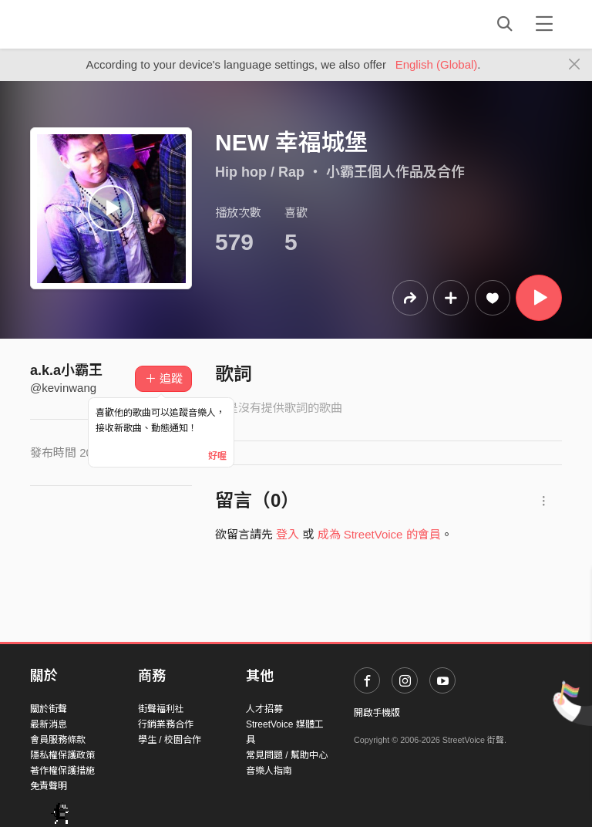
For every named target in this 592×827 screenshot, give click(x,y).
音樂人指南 (269, 770)
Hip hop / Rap (259, 172)
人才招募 (264, 709)
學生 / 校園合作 (169, 739)
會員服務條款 (58, 739)
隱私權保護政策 (62, 755)
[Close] (574, 65)
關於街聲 (48, 709)
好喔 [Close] (217, 456)
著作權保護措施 (62, 770)
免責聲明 (48, 786)
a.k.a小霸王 (66, 370)
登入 (287, 534)
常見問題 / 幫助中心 (287, 755)
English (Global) (436, 64)
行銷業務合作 (165, 724)
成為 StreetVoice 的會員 (379, 534)
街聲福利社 (161, 709)
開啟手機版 (377, 712)
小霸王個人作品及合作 (395, 172)
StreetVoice (93, 24)
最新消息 (48, 724)
